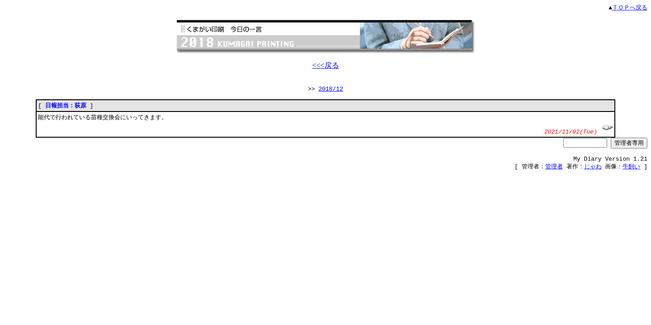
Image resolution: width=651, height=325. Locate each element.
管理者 (554, 172)
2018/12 (330, 90)
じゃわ (593, 172)
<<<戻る (325, 66)
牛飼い (631, 172)
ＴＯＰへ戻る (629, 8)
